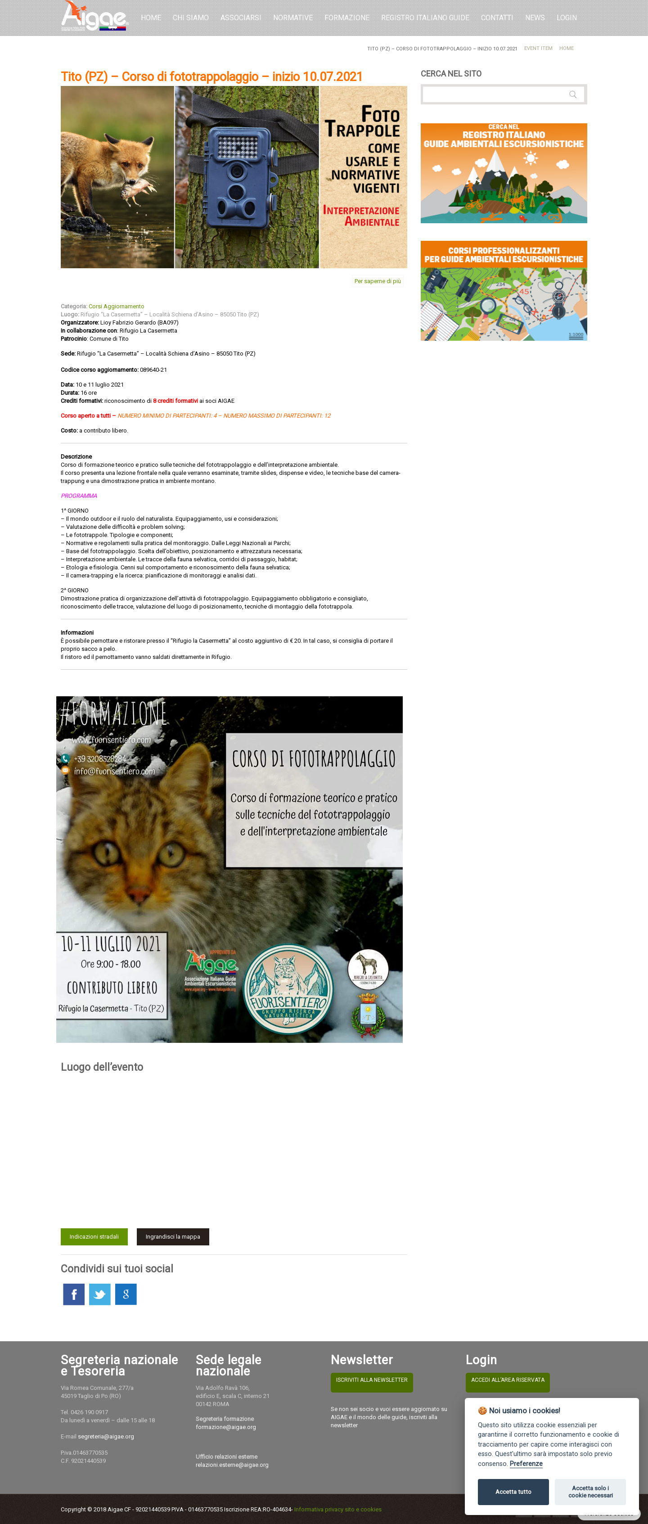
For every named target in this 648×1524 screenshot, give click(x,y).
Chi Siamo (191, 18)
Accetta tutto (513, 1491)
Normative (293, 18)
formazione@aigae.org (226, 1427)
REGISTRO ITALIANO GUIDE (425, 18)
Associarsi (240, 18)
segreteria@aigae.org (106, 1436)
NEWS (535, 18)
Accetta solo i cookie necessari (590, 1492)
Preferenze (526, 1464)
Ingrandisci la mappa (173, 1236)
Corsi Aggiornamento (116, 306)
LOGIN (567, 18)
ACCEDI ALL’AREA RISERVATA (507, 1380)
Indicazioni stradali (94, 1236)
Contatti (497, 18)
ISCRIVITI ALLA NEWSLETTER (372, 1380)
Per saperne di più (378, 281)
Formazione (346, 18)
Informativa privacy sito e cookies (338, 1509)
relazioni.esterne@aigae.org (232, 1464)
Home (151, 18)
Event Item (538, 48)
